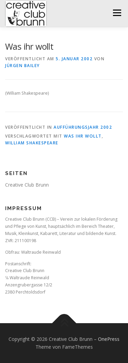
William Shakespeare (31, 143)
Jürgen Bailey (22, 65)
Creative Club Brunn (27, 185)
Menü (116, 13)
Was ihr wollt (83, 136)
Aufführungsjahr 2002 (83, 127)
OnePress (108, 339)
